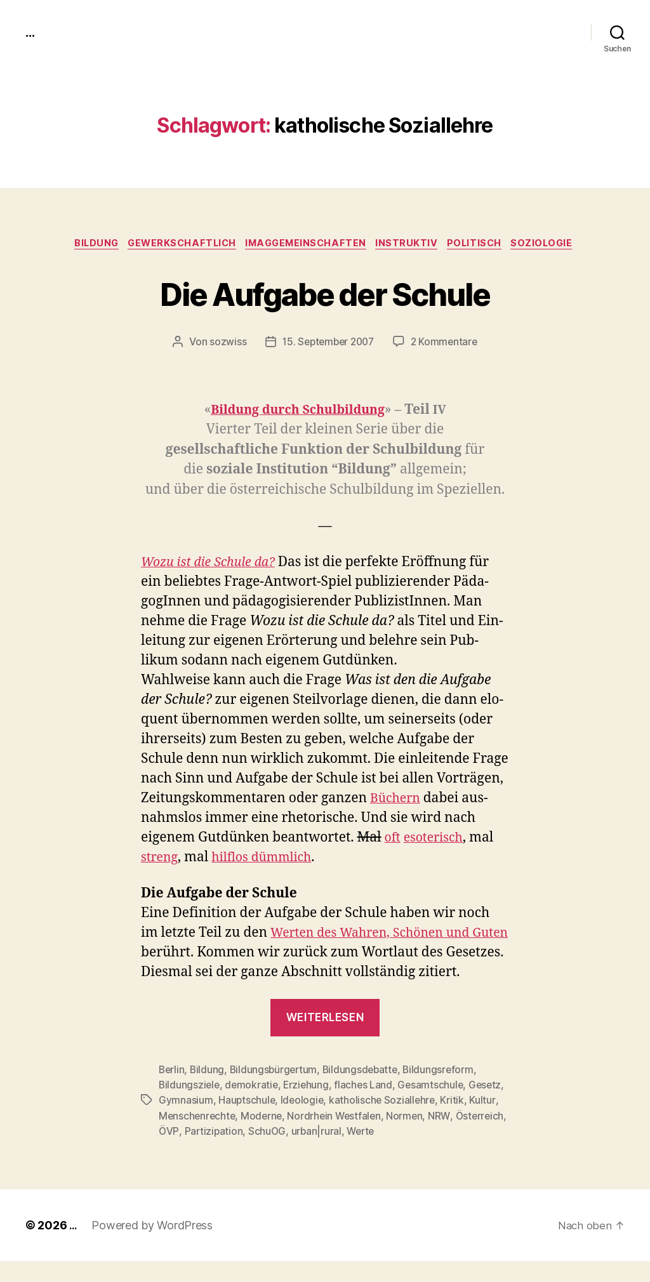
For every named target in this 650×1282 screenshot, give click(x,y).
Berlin (172, 1091)
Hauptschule (286, 1121)
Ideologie (343, 1121)
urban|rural (400, 1152)
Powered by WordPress (154, 1246)
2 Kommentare (447, 343)
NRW (169, 1152)
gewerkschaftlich (176, 244)
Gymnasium (225, 1121)
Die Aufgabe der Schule (325, 292)
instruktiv (412, 244)
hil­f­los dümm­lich (268, 859)
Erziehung (309, 1106)
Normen (470, 1136)
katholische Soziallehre (424, 1121)
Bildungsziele (190, 1106)
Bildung (85, 244)
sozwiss (224, 343)
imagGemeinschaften (306, 244)
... (31, 31)
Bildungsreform (445, 1091)
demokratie (254, 1106)
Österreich (210, 1152)
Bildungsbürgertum (276, 1091)
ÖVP (250, 1152)
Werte (445, 1152)
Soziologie (556, 244)
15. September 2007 (327, 343)
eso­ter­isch (437, 839)
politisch (484, 244)
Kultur (200, 1136)
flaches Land (367, 1106)
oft (393, 839)
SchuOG (350, 1152)
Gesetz (175, 1121)
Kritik (170, 1136)
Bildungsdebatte (365, 1091)
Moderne (324, 1136)
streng (161, 859)
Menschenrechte (258, 1136)
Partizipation (296, 1152)
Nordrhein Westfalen (399, 1136)
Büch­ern (397, 800)
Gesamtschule (435, 1106)
